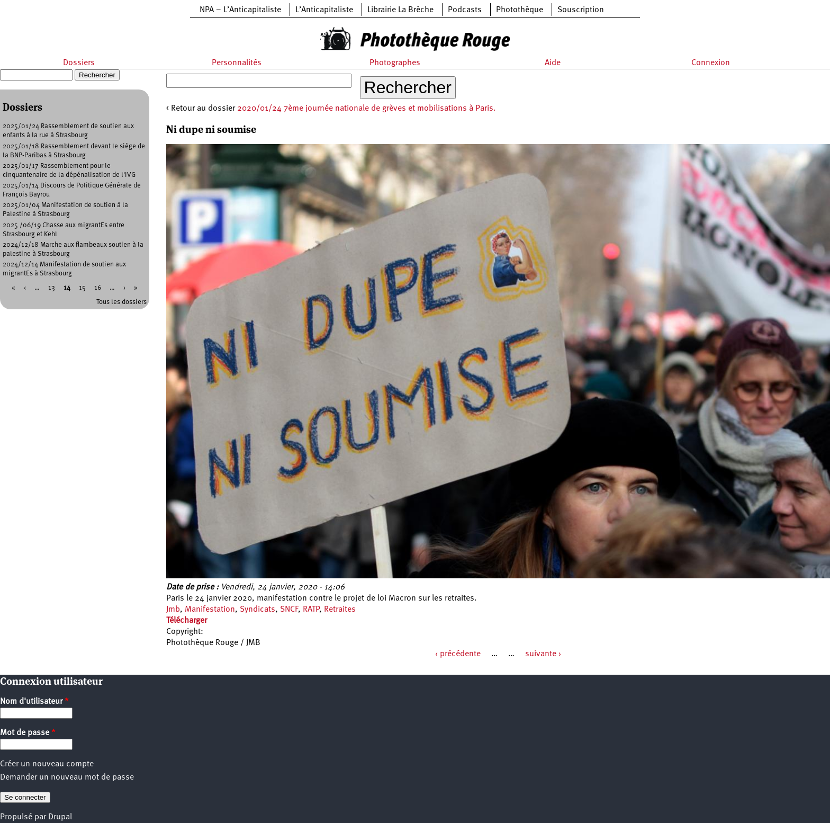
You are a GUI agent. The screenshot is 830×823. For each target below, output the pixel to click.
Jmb (173, 609)
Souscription (580, 10)
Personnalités (236, 63)
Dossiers (79, 63)
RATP (311, 609)
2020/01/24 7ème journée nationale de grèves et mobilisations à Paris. (366, 108)
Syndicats (257, 609)
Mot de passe (28, 733)
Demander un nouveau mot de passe (67, 777)
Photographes (394, 63)
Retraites (340, 609)
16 (97, 287)
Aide (553, 63)
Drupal (60, 817)
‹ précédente (458, 654)
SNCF (289, 609)
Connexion (710, 63)
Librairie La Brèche (400, 10)
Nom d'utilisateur (34, 701)
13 (51, 287)
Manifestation (210, 609)
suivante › (543, 654)
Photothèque (519, 10)
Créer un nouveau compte (47, 764)
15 (82, 287)
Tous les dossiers (121, 302)
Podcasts (465, 10)
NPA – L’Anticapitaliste (240, 10)
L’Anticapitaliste (324, 10)
